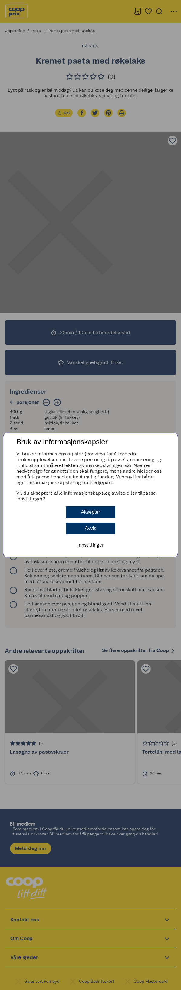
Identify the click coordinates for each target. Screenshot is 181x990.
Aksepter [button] (90, 512)
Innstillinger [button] (90, 545)
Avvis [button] (90, 528)
